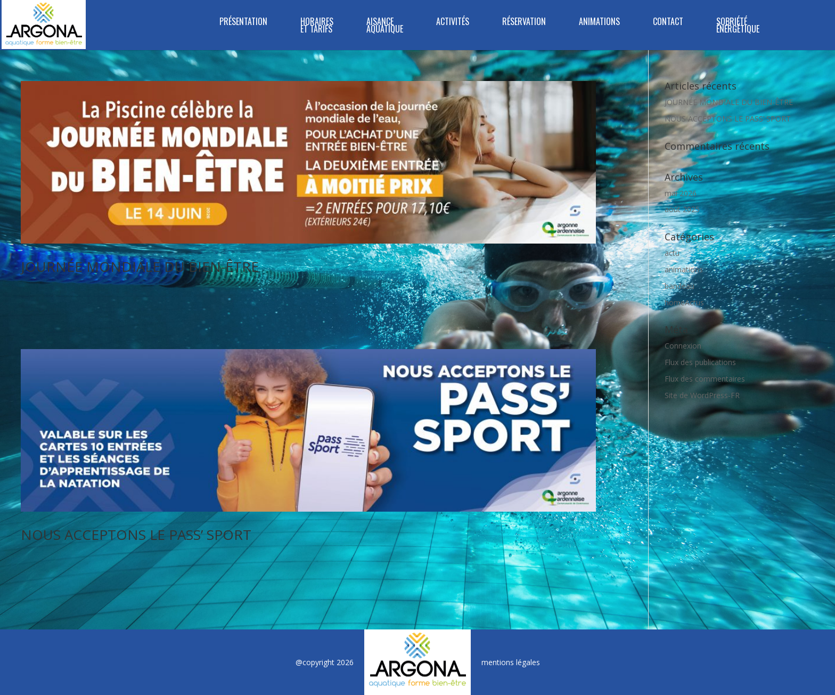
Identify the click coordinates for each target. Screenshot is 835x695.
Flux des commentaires (705, 379)
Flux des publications (700, 362)
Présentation (243, 23)
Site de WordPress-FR (702, 395)
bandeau (679, 286)
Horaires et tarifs (316, 26)
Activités (452, 23)
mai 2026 (681, 193)
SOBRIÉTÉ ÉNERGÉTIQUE (737, 26)
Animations (599, 23)
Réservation (524, 23)
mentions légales (510, 662)
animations (684, 269)
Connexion (683, 346)
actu (672, 253)
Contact (668, 23)
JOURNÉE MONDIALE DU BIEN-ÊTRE (140, 266)
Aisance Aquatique (384, 26)
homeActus (684, 302)
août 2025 (682, 209)
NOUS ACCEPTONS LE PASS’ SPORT (136, 534)
